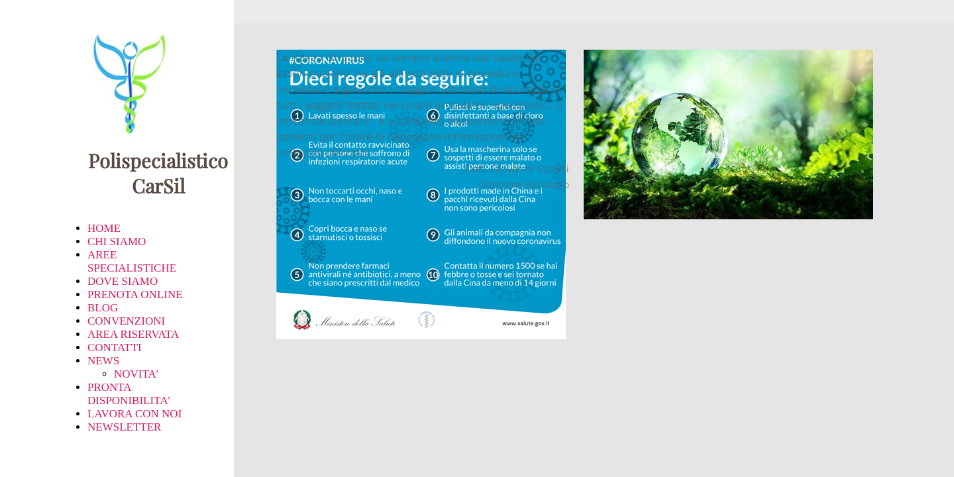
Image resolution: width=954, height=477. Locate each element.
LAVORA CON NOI (134, 413)
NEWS (103, 360)
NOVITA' (136, 374)
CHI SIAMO (116, 241)
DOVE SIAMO (122, 281)
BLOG (102, 307)
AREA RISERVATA (133, 334)
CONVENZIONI (126, 321)
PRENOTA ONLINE (135, 294)
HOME (104, 228)
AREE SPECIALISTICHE (131, 261)
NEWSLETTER (124, 427)
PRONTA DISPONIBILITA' (128, 394)
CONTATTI (114, 347)
